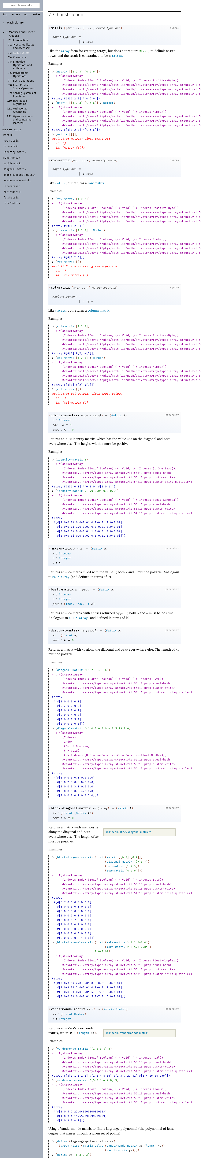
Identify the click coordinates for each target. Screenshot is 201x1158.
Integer (65, 420)
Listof (67, 635)
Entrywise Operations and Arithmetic (22, 65)
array (65, 51)
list (99, 857)
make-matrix (61, 548)
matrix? (118, 56)
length (84, 1033)
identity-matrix (65, 415)
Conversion (20, 57)
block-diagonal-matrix (71, 808)
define (62, 1141)
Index (70, 604)
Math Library (15, 22)
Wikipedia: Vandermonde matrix (126, 1033)
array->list (70, 1146)
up (25, 14)
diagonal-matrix (65, 630)
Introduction (20, 40)
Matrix (116, 415)
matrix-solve (93, 1146)
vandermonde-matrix (68, 1009)
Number (108, 103)
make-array (60, 577)
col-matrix (60, 288)
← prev (15, 14)
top (5, 14)
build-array (78, 618)
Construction (21, 52)
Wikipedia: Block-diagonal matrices (128, 832)
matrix (56, 28)
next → (36, 14)
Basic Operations (23, 81)
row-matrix (60, 160)
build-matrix (62, 589)
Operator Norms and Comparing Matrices (23, 119)
